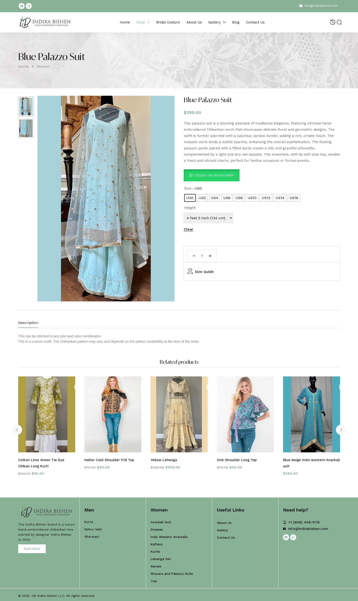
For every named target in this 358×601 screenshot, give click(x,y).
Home (23, 66)
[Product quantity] (202, 256)
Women (43, 66)
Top (154, 579)
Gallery (222, 528)
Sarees (156, 564)
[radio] (190, 197)
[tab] (32, 324)
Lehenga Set (161, 557)
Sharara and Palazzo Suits (172, 571)
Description (28, 323)
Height (190, 207)
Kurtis (155, 549)
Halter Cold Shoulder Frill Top (111, 459)
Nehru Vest (93, 527)
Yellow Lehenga (164, 459)
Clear (188, 229)
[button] (212, 175)
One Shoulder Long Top (238, 459)
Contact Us (226, 535)
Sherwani (91, 534)
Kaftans (157, 542)
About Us (224, 521)
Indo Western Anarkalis (169, 535)
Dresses (157, 527)
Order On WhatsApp (214, 175)
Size (188, 188)
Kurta (88, 520)
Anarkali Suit (161, 520)
